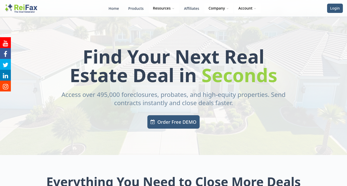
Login (335, 8)
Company (218, 8)
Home (114, 8)
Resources (164, 8)
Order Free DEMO (173, 122)
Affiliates (191, 8)
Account (247, 8)
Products (136, 8)
